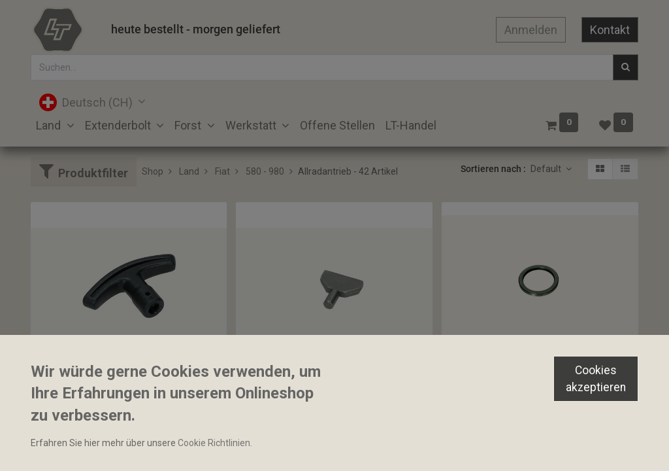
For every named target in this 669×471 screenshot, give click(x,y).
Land (189, 171)
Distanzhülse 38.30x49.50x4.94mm (520, 371)
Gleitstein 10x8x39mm (288, 394)
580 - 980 (265, 171)
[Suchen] (625, 67)
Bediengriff (59, 394)
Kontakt (610, 30)
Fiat (222, 171)
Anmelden (530, 30)
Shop (152, 171)
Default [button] (546, 169)
